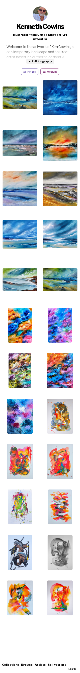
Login (72, 668)
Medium (50, 71)
